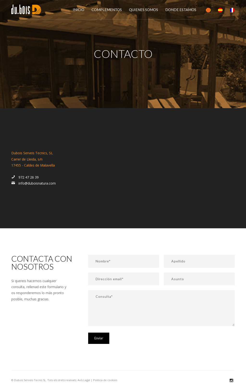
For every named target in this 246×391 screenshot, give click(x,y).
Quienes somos (143, 9)
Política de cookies (105, 380)
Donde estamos (180, 9)
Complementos (107, 9)
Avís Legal (84, 380)
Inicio (78, 9)
